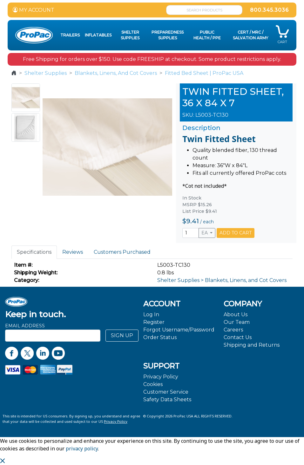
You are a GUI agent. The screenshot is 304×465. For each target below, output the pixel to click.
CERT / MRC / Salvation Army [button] (250, 35)
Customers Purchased (122, 252)
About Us (235, 314)
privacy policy (82, 448)
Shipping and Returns (252, 345)
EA (205, 233)
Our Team (237, 322)
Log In (151, 314)
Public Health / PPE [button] (207, 35)
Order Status (160, 337)
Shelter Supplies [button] (130, 35)
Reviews (72, 252)
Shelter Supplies (45, 73)
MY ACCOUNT (33, 10)
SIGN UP (122, 335)
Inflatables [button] (98, 35)
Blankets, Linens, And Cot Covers (116, 73)
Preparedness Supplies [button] (168, 35)
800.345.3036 (269, 10)
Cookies (153, 384)
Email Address (25, 326)
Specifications (34, 252)
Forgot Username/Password (178, 330)
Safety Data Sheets (167, 399)
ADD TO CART (236, 233)
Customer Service (165, 392)
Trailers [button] (70, 35)
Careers (233, 330)
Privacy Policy (160, 377)
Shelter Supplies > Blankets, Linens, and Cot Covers (222, 280)
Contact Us (238, 337)
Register (154, 322)
